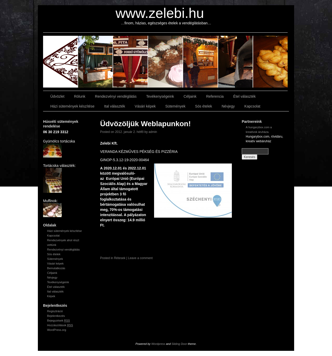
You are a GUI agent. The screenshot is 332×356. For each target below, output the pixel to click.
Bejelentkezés (56, 315)
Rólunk (79, 96)
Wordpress (158, 343)
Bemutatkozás (56, 268)
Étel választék (244, 96)
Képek (51, 296)
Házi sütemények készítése (72, 106)
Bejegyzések (58, 320)
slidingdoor (60, 62)
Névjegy (228, 106)
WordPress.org (56, 329)
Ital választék (114, 106)
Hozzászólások (60, 325)
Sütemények (175, 106)
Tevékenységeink (160, 96)
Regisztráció (55, 311)
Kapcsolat (252, 106)
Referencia (215, 96)
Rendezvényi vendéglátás (115, 96)
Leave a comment (140, 258)
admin (153, 132)
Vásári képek (145, 106)
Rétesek (119, 258)
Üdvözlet (57, 96)
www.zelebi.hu (160, 13)
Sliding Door (179, 343)
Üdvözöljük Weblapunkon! (145, 124)
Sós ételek (203, 106)
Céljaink (190, 96)
